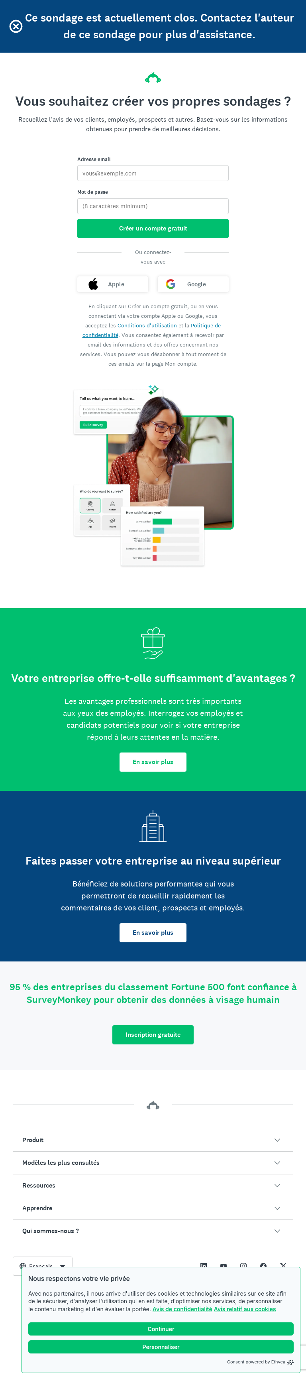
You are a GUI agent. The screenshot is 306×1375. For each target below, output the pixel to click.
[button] (153, 1140)
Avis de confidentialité (182, 1309)
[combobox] (43, 1266)
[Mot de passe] (153, 206)
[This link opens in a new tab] (204, 1266)
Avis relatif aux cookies (245, 1309)
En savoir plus (153, 762)
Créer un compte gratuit (153, 228)
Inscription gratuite (153, 1034)
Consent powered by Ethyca (260, 1362)
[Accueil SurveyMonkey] (153, 71)
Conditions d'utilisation (147, 325)
